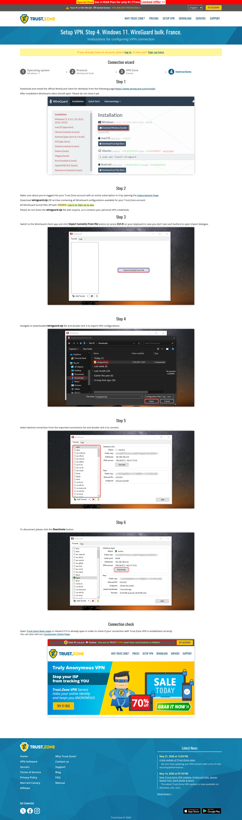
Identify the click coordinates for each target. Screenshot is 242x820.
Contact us (62, 761)
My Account (213, 8)
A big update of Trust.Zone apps (177, 760)
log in (128, 52)
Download (185, 18)
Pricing (153, 18)
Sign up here (156, 52)
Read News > (164, 793)
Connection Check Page (57, 634)
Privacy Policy (28, 777)
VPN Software (28, 761)
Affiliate (25, 788)
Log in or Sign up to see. (81, 204)
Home (24, 756)
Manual (60, 783)
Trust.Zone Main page (39, 631)
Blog (58, 772)
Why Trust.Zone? (135, 18)
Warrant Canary (30, 783)
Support (215, 18)
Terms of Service (30, 772)
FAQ (58, 777)
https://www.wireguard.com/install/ (135, 88)
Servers (201, 18)
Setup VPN (169, 18)
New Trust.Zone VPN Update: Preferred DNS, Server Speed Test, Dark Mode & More (188, 779)
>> (153, 2)
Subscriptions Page (148, 195)
